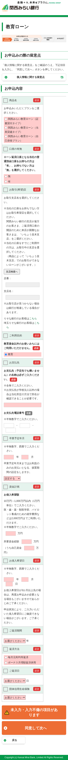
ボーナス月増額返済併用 (22, 662)
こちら (33, 318)
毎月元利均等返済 (18, 657)
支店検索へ (12, 271)
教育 (10, 354)
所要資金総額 (11, 541)
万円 (20, 533)
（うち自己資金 (13, 547)
